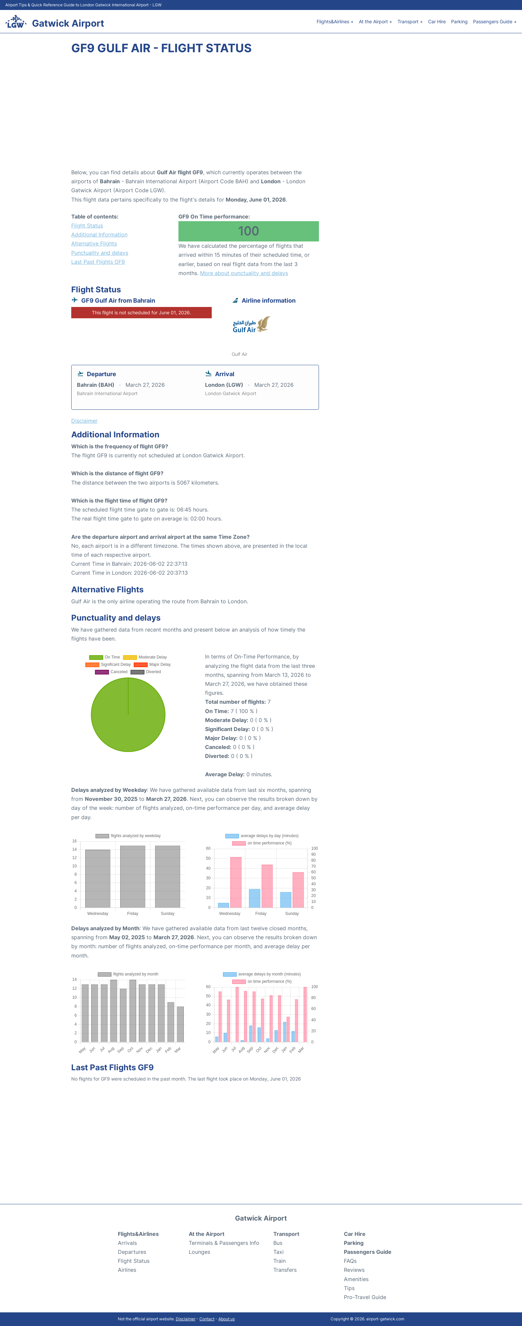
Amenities (356, 1279)
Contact (206, 1318)
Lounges (199, 1252)
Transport (286, 1234)
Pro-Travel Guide (365, 1297)
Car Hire (437, 21)
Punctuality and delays (99, 252)
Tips (349, 1288)
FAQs (350, 1260)
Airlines (127, 1269)
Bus (277, 1243)
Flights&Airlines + (335, 21)
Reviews (354, 1269)
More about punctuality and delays (244, 273)
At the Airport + (375, 21)
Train (279, 1260)
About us (226, 1318)
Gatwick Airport (68, 23)
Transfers (285, 1269)
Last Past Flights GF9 (98, 261)
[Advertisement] (261, 114)
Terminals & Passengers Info (224, 1243)
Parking (459, 21)
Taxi (278, 1252)
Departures (132, 1252)
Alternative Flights (94, 243)
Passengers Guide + (495, 21)
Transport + (410, 21)
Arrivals (127, 1243)
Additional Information (99, 234)
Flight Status (87, 225)
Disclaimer (185, 1318)
